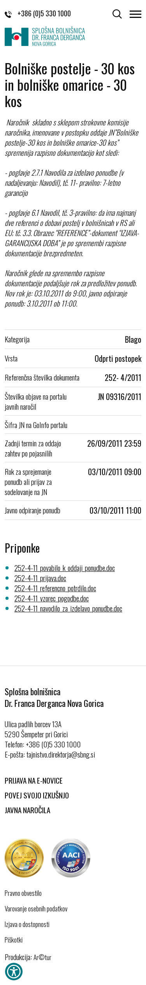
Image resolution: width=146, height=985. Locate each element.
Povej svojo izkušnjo (37, 794)
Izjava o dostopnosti (27, 924)
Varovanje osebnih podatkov (36, 909)
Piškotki (14, 940)
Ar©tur (42, 957)
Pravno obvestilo (23, 893)
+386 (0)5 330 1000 (38, 13)
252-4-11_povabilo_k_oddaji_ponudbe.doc (64, 567)
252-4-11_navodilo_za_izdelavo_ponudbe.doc (68, 608)
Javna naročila (27, 809)
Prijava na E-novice (34, 780)
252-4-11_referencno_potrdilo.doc (55, 587)
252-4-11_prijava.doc (40, 577)
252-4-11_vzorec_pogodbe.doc (51, 597)
